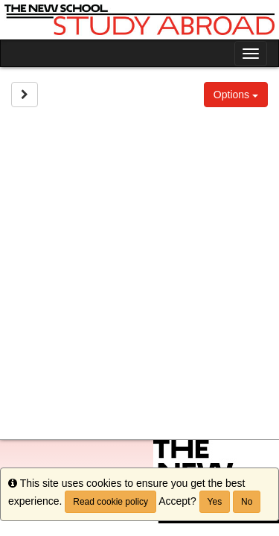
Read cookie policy (110, 502)
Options (236, 94)
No (246, 502)
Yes (215, 502)
